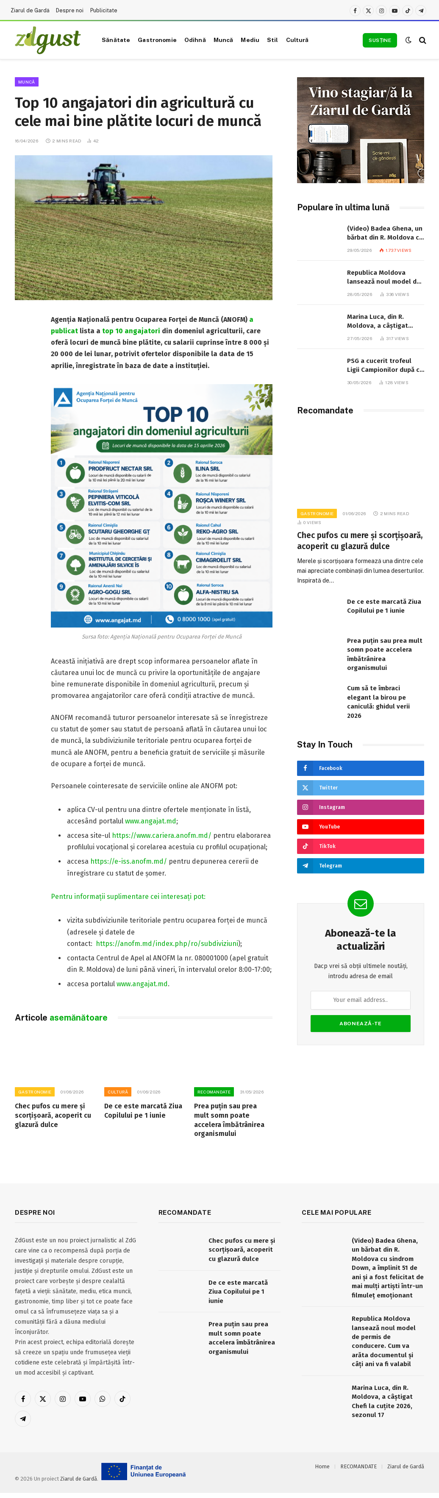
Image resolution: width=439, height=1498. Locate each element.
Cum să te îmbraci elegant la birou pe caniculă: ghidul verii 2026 (378, 701)
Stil (272, 39)
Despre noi (69, 11)
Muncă (223, 39)
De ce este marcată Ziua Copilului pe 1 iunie (143, 1110)
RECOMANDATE (214, 1091)
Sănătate (116, 39)
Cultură (297, 39)
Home (322, 1466)
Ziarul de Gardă (30, 11)
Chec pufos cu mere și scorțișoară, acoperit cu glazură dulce (53, 1115)
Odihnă (195, 39)
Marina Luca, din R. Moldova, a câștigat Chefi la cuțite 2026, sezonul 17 (377, 322)
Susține (380, 40)
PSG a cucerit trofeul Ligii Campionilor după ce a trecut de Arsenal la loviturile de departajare (385, 366)
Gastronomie (157, 39)
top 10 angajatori (131, 331)
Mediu (250, 39)
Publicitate (103, 11)
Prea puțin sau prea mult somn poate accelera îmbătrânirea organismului (229, 1120)
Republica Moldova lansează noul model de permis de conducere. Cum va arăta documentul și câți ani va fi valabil (385, 278)
